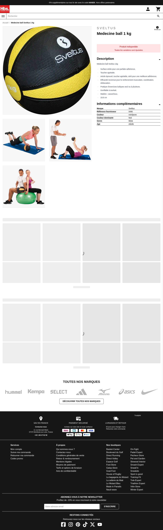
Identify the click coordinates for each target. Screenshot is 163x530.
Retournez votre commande (115, 429)
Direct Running (113, 455)
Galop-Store (111, 468)
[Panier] (158, 9)
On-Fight (134, 449)
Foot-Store (111, 465)
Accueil (5, 23)
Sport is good (136, 474)
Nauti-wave (111, 490)
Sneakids (134, 471)
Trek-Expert (135, 480)
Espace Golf (112, 462)
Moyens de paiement (65, 465)
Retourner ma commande (22, 455)
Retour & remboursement (67, 458)
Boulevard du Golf (114, 452)
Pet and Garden (137, 458)
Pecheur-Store (137, 455)
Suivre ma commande (21, 452)
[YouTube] (99, 525)
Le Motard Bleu (113, 483)
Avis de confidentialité (66, 471)
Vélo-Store (135, 486)
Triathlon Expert (137, 483)
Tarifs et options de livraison (69, 468)
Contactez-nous (41, 427)
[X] (92, 525)
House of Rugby (113, 474)
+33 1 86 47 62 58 (41, 435)
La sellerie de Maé (114, 480)
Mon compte (16, 449)
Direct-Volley (112, 458)
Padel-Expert (136, 452)
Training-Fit (135, 477)
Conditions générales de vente (70, 455)
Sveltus (128, 28)
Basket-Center (112, 449)
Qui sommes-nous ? (65, 449)
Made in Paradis (113, 486)
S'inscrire (110, 506)
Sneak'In (134, 468)
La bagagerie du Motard (117, 477)
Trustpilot (137, 415)
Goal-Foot (110, 471)
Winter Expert (136, 490)
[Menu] (3, 16)
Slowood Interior (137, 462)
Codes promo (17, 458)
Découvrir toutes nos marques (81, 401)
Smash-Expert (137, 465)
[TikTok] (85, 525)
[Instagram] (70, 525)
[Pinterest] (78, 525)
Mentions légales (64, 462)
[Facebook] (63, 525)
